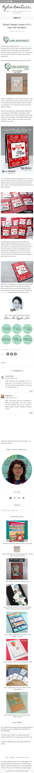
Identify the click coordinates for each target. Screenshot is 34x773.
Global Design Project (25, 46)
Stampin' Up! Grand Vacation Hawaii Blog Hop (17, 544)
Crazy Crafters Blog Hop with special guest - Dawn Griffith (17, 716)
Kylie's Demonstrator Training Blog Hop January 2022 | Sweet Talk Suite (17, 555)
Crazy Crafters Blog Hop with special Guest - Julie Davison (18, 688)
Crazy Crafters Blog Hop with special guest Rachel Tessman (17, 635)
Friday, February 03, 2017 (11, 397)
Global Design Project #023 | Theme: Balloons (18, 662)
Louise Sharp (9, 376)
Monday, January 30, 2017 (11, 378)
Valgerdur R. (9, 395)
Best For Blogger (25, 770)
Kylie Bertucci (17, 7)
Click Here (4, 292)
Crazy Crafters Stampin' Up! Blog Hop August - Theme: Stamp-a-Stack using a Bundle (17, 608)
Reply (31, 391)
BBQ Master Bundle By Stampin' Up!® (17, 581)
